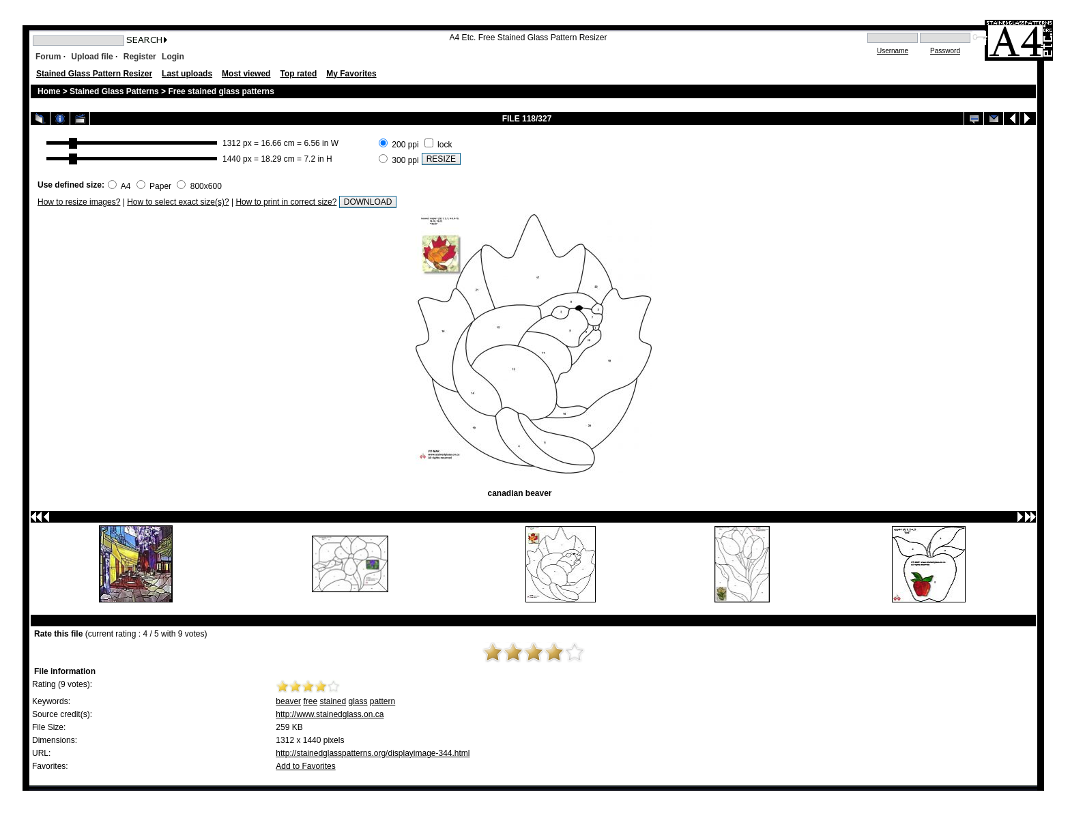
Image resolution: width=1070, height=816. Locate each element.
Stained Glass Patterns (115, 91)
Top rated (298, 73)
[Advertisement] (625, 150)
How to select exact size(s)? (178, 202)
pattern (382, 701)
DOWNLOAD (368, 202)
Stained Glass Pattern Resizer (94, 73)
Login (173, 56)
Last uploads (187, 73)
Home (49, 91)
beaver (288, 701)
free (310, 701)
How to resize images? (79, 202)
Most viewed (246, 73)
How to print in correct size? (285, 202)
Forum (48, 56)
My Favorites (351, 73)
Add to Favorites (305, 766)
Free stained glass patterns (221, 91)
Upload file (92, 56)
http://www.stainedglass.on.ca (330, 714)
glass (357, 701)
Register (140, 56)
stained (332, 701)
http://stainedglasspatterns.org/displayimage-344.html (372, 753)
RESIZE (441, 159)
